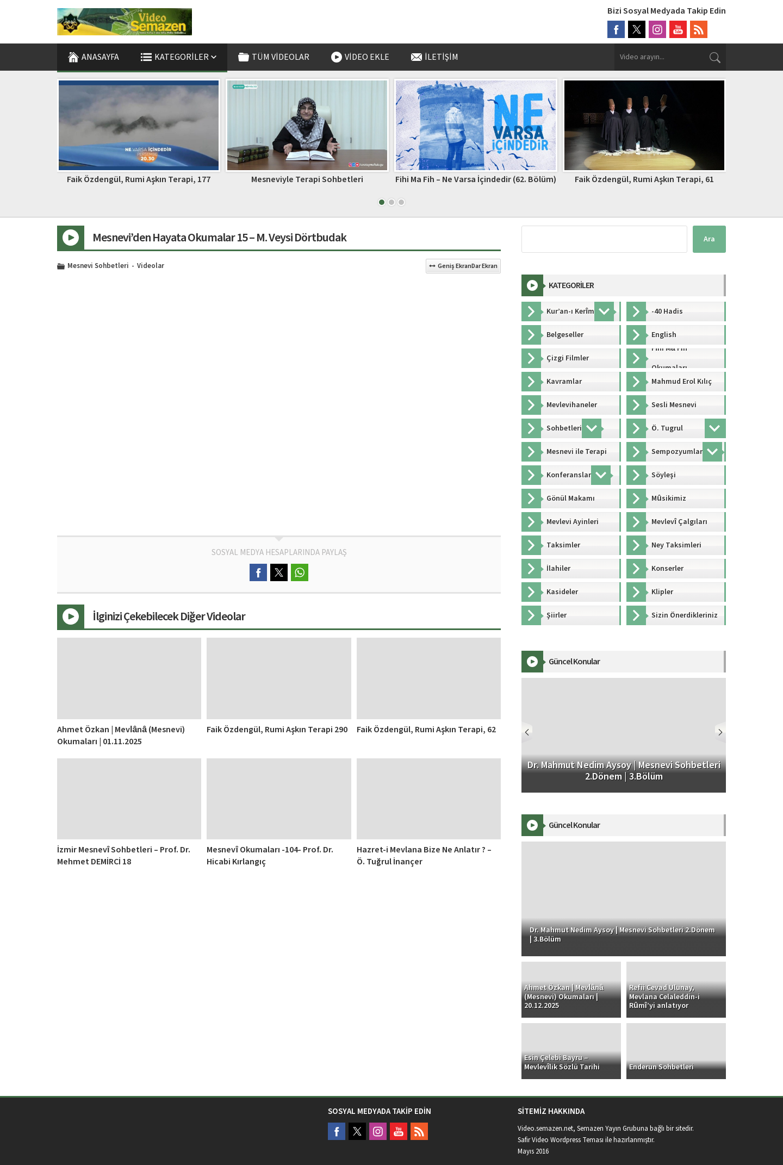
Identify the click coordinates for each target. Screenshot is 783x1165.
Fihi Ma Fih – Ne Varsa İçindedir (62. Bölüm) (475, 179)
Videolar (150, 266)
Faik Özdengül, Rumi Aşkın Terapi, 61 (644, 179)
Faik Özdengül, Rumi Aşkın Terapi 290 (277, 730)
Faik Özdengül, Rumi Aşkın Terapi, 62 (426, 730)
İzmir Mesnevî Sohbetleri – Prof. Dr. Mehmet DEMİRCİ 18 (123, 856)
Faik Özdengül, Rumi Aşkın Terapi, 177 (138, 179)
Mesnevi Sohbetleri (98, 266)
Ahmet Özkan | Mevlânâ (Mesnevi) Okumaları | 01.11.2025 (121, 735)
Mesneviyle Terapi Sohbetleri (307, 179)
